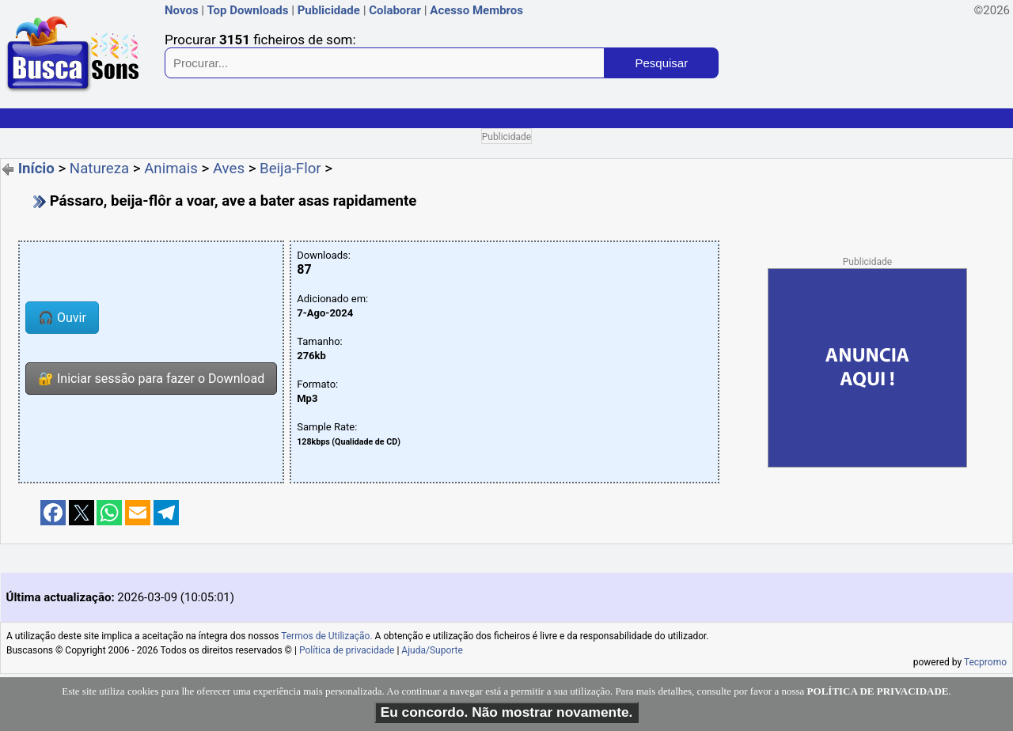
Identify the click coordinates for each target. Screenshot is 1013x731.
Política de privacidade (347, 650)
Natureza (99, 168)
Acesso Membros (476, 10)
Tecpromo (985, 662)
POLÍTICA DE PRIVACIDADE (878, 691)
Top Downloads (247, 10)
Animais (171, 168)
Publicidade (329, 10)
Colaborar (395, 10)
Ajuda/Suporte (432, 650)
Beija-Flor (290, 168)
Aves (229, 168)
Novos (182, 10)
